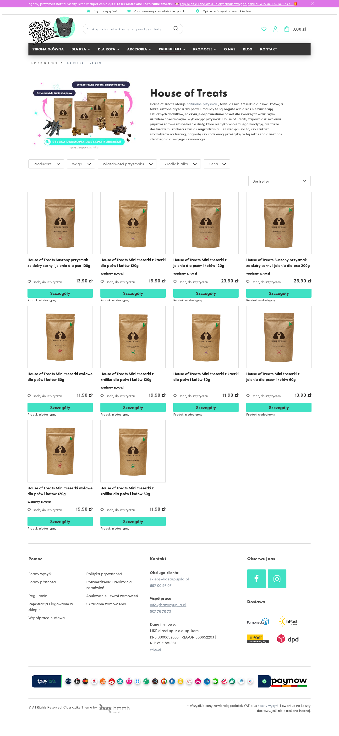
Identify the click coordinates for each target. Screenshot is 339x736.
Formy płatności (42, 581)
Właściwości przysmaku (128, 164)
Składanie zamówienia (106, 603)
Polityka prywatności (104, 573)
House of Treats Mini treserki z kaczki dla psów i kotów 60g (206, 376)
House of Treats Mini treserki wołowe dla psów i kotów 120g (60, 490)
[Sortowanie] (279, 181)
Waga (82, 164)
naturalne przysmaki (202, 103)
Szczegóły (60, 293)
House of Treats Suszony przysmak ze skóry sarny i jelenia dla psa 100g (58, 262)
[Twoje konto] (275, 29)
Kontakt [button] (158, 558)
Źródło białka (181, 164)
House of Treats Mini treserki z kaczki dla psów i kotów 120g (133, 262)
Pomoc (35, 558)
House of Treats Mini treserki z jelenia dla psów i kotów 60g (273, 376)
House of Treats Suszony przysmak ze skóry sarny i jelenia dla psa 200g (278, 262)
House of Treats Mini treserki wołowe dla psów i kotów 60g (60, 376)
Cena (218, 164)
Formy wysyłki (40, 573)
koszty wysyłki (268, 705)
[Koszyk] (296, 28)
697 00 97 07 (160, 585)
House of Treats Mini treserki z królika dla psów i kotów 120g (127, 376)
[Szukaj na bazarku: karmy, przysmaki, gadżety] (126, 29)
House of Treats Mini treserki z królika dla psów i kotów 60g (127, 490)
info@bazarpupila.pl (168, 604)
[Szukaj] (176, 29)
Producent (47, 164)
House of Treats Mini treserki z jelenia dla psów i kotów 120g (200, 262)
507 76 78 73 (160, 611)
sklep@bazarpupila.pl (169, 578)
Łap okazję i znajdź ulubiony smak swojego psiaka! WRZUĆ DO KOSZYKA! (237, 3)
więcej (155, 649)
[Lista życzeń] (264, 29)
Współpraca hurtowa (46, 617)
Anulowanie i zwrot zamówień (112, 595)
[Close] (312, 4)
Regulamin (37, 595)
